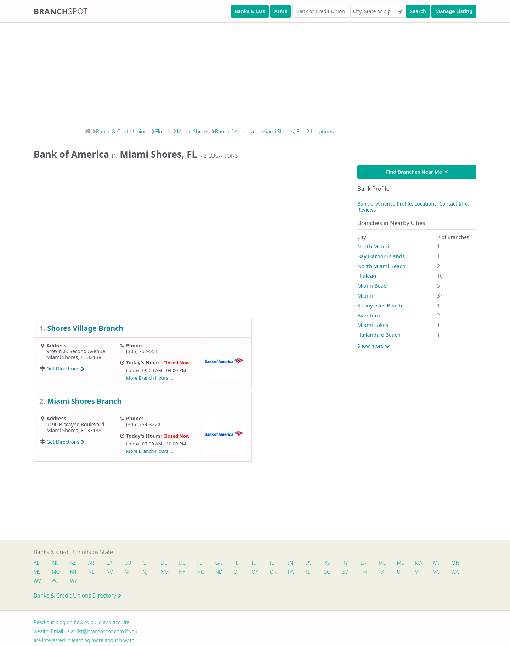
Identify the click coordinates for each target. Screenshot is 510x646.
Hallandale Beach (379, 334)
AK (56, 563)
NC (229, 573)
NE (113, 573)
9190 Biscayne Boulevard (75, 424)
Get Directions (65, 368)
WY (114, 582)
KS (343, 563)
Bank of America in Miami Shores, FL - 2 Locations (274, 131)
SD (382, 573)
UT (440, 573)
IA (324, 563)
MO (75, 573)
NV (133, 573)
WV (75, 582)
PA (324, 573)
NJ (170, 573)
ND (248, 573)
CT (151, 563)
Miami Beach (373, 285)
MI (459, 563)
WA (56, 582)
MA (440, 563)
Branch (61, 11)
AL (36, 563)
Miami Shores (193, 131)
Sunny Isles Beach (379, 305)
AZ (75, 563)
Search (418, 11)
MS (56, 573)
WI (94, 582)
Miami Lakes (373, 324)
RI (343, 573)
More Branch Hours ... (149, 378)
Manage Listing (453, 11)
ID (266, 563)
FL (208, 563)
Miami (365, 295)
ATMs (280, 11)
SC (363, 573)
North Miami (373, 246)
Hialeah (366, 275)
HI (247, 563)
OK (286, 573)
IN (304, 563)
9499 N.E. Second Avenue (75, 351)
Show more (373, 346)
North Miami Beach (381, 266)
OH (267, 573)
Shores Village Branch (85, 328)
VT (458, 573)
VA (36, 582)
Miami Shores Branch (84, 401)
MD (420, 563)
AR (94, 563)
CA (113, 563)
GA (229, 563)
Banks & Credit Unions (123, 131)
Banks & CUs (250, 11)
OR (305, 573)
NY (209, 573)
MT (94, 573)
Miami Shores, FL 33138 (73, 357)
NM (190, 573)
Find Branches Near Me (417, 171)
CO (133, 563)
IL (285, 563)
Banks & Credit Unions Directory (77, 598)
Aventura (368, 315)
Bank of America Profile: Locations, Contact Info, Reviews (413, 206)
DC (190, 563)
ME (401, 563)
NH (152, 573)
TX (420, 573)
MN (37, 573)
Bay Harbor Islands (381, 256)
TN (401, 573)
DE (171, 563)
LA (382, 563)
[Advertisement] (212, 73)
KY (363, 563)
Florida (163, 131)
